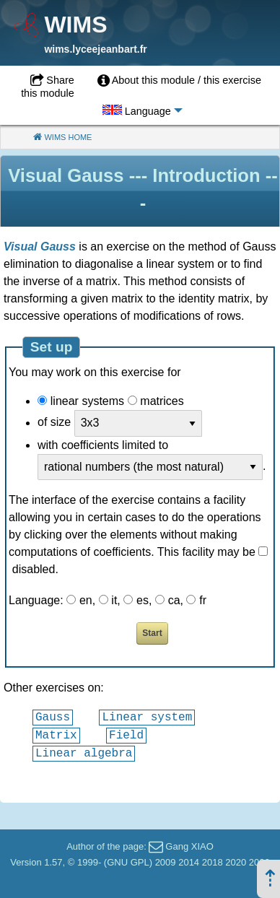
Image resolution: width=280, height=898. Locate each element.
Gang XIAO (189, 846)
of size (54, 423)
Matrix (56, 735)
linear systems (87, 401)
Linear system (147, 717)
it (114, 600)
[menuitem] (179, 81)
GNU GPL (128, 862)
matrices (161, 401)
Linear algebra (83, 753)
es (142, 600)
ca (174, 600)
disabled (34, 569)
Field (126, 735)
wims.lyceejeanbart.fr (95, 49)
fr (202, 600)
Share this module (47, 86)
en (85, 600)
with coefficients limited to (103, 445)
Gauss (52, 717)
